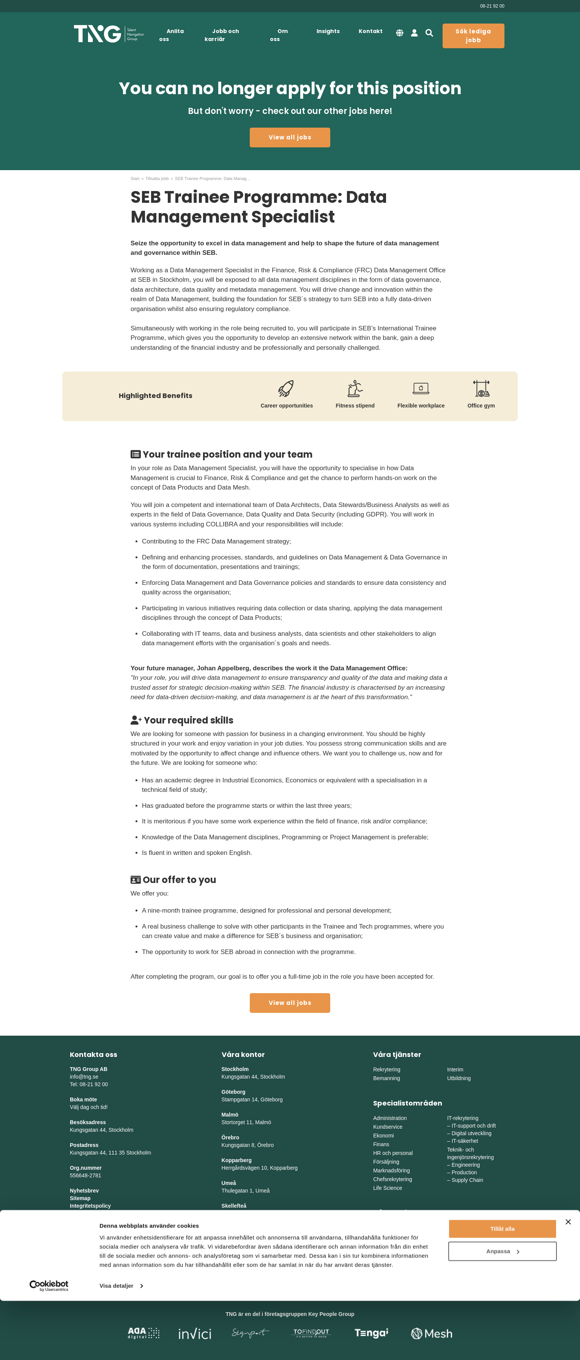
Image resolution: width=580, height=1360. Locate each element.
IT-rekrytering (462, 1118)
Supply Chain (467, 1180)
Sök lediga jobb (473, 35)
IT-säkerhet (465, 1141)
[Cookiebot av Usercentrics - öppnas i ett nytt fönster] (49, 1345)
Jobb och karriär (222, 35)
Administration (390, 1118)
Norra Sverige (463, 1245)
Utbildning (459, 1078)
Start (135, 178)
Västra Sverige (390, 1237)
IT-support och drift (474, 1126)
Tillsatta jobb (157, 178)
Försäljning (386, 1162)
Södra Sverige (390, 1245)
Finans (381, 1144)
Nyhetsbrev (84, 1191)
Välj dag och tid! (89, 1107)
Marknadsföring (391, 1170)
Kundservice (387, 1127)
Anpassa (502, 1310)
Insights (328, 31)
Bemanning (386, 1078)
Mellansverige (463, 1228)
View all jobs (290, 137)
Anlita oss (171, 35)
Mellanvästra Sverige (472, 1237)
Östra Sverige (389, 1228)
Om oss (279, 35)
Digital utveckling (472, 1133)
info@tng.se (84, 1077)
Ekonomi (383, 1136)
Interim (455, 1069)
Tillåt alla (502, 1288)
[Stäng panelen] (568, 1281)
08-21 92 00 (492, 6)
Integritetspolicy (90, 1206)
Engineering (466, 1165)
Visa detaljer (116, 1345)
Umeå (229, 1183)
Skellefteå (234, 1206)
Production (464, 1172)
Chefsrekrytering (392, 1179)
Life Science (387, 1188)
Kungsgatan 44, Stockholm (101, 1130)
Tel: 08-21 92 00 (89, 1084)
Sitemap (80, 1198)
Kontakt (371, 31)
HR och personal (393, 1153)
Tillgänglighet (87, 1213)
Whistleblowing (89, 1221)
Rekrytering (386, 1069)
